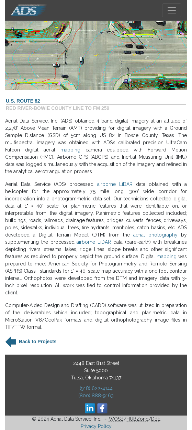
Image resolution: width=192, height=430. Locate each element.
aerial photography (155, 235)
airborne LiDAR (115, 184)
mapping (70, 150)
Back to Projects (37, 341)
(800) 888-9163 (96, 395)
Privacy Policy (96, 426)
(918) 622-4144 (96, 388)
